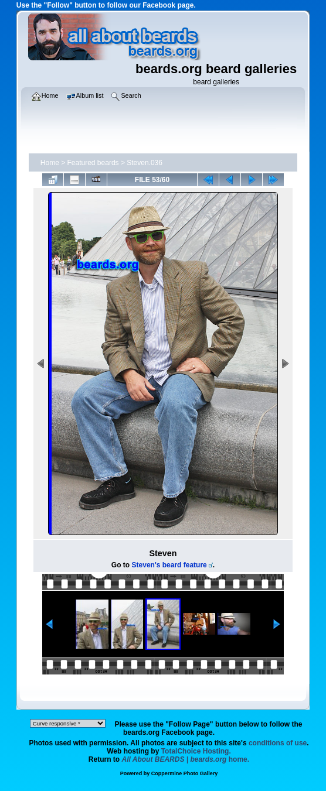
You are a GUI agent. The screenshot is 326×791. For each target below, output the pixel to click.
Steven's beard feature (169, 565)
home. (186, 759)
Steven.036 (144, 163)
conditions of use (278, 743)
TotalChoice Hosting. (196, 751)
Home (49, 163)
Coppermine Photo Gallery (184, 773)
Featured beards (93, 163)
